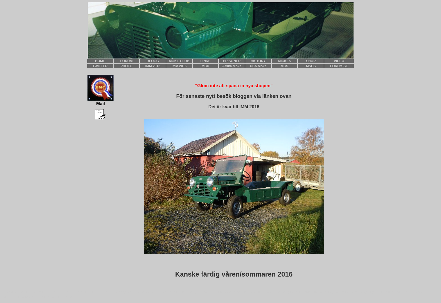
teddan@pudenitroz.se (53, 296)
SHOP (311, 61)
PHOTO (126, 66)
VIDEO (339, 61)
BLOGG (153, 61)
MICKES (284, 61)
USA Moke (258, 66)
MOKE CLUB (179, 61)
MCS (284, 66)
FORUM (126, 61)
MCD (205, 66)
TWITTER (100, 66)
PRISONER (232, 61)
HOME (100, 61)
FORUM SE (339, 66)
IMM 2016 (179, 66)
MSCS (311, 66)
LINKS (206, 61)
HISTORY (258, 61)
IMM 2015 (152, 66)
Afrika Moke (231, 66)
